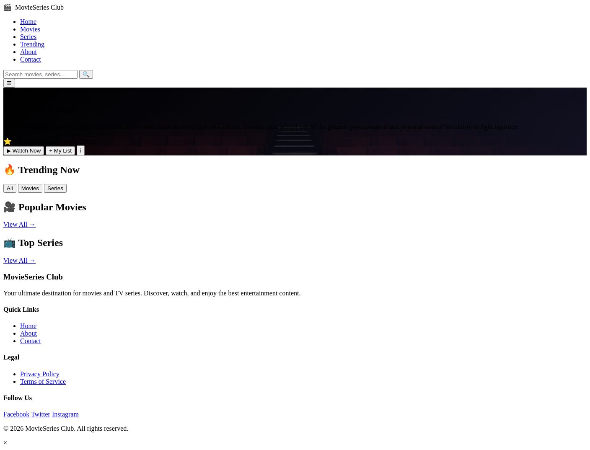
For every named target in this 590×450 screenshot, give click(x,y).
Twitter (40, 414)
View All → (19, 224)
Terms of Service (43, 381)
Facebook (16, 414)
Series (28, 36)
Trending (32, 44)
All (10, 188)
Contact (30, 59)
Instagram (65, 414)
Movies (30, 29)
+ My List (60, 150)
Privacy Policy (40, 374)
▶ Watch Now (24, 150)
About (28, 51)
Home (28, 21)
